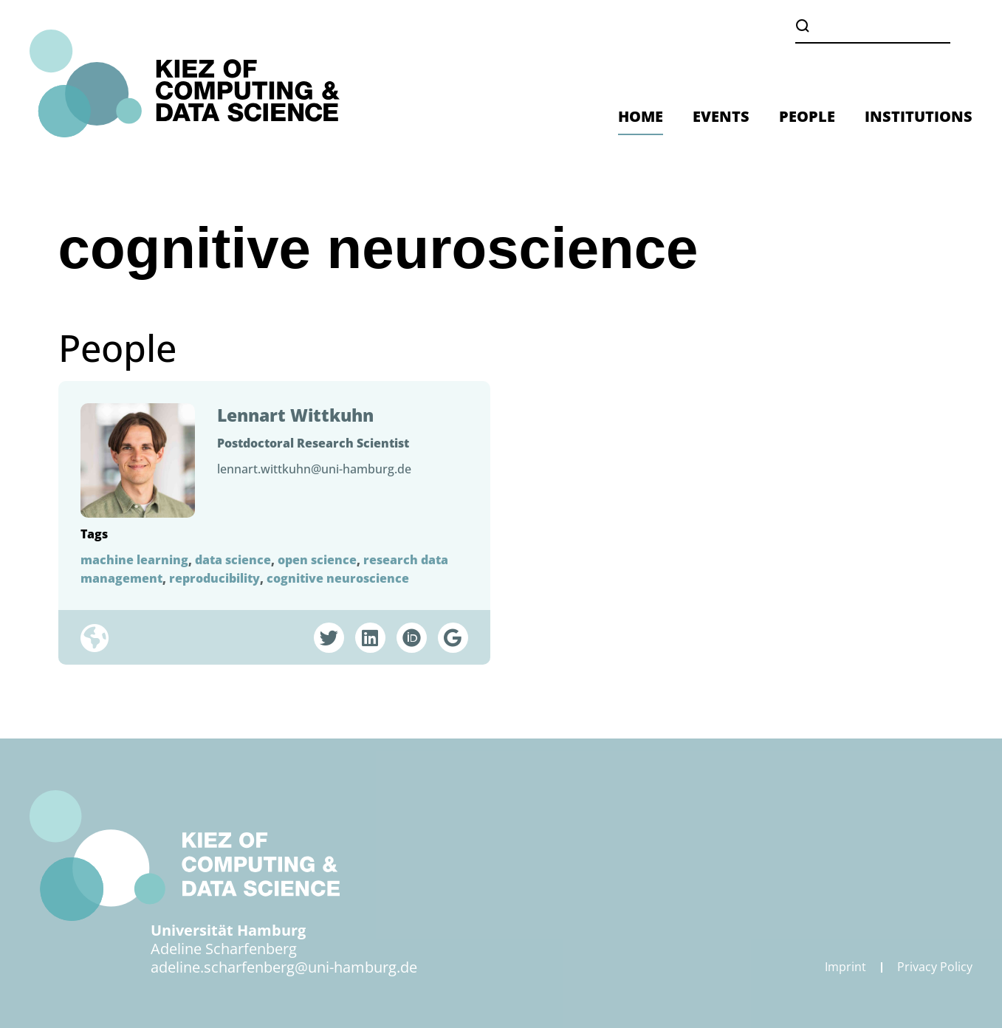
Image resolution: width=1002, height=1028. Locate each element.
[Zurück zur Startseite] (185, 83)
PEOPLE (807, 116)
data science (233, 560)
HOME (640, 116)
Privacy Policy (934, 967)
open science (317, 560)
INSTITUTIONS (918, 116)
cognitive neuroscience (338, 578)
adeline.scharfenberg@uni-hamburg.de (284, 967)
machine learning (134, 560)
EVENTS (721, 116)
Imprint (845, 967)
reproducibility (214, 578)
